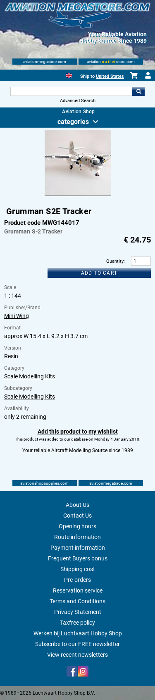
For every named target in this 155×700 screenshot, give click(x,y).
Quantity (115, 261)
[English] (69, 74)
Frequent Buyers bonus (77, 558)
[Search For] (71, 91)
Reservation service (78, 590)
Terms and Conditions (77, 601)
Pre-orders (77, 579)
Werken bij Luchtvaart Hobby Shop (77, 633)
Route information (77, 537)
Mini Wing (16, 316)
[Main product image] (78, 194)
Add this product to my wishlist (78, 431)
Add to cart (99, 273)
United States (110, 76)
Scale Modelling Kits (29, 376)
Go (138, 91)
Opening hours (77, 526)
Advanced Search (77, 100)
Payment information (77, 547)
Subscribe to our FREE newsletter (77, 644)
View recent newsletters (77, 654)
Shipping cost (77, 569)
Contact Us (77, 515)
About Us (77, 505)
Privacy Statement (77, 612)
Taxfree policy (77, 622)
